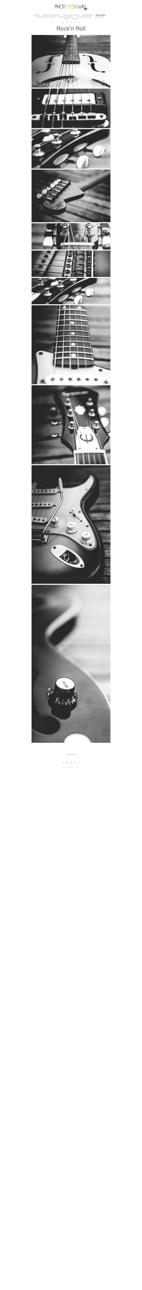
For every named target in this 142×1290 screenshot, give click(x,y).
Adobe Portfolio (74, 767)
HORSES (36, 15)
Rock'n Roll (101, 15)
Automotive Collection (45, 17)
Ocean (74, 19)
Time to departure (84, 17)
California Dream (65, 17)
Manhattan (99, 17)
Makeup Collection (51, 15)
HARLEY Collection (71, 15)
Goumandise (87, 15)
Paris (67, 19)
